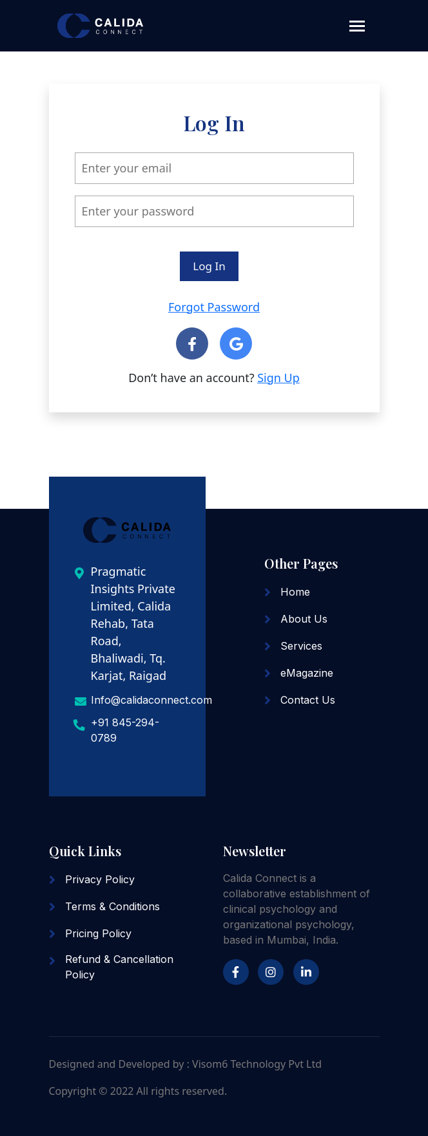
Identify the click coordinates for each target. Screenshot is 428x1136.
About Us (303, 618)
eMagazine (306, 672)
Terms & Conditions (112, 906)
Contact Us (307, 699)
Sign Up (278, 377)
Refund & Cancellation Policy (119, 967)
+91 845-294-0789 (125, 730)
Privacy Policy (100, 879)
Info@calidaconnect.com (151, 699)
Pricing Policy (98, 933)
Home (295, 591)
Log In (209, 266)
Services (301, 645)
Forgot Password (214, 307)
